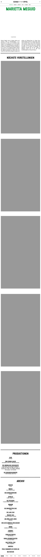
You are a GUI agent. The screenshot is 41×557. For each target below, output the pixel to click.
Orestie (10, 485)
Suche (7, 555)
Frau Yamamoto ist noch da (10, 549)
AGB (29, 555)
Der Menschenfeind (11, 492)
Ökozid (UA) (10, 515)
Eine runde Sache (10, 461)
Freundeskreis (25, 555)
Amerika (10, 546)
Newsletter (19, 555)
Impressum (38, 555)
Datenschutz (33, 555)
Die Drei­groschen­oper (10, 472)
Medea (10, 489)
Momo (10, 527)
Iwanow (10, 504)
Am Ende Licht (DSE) (10, 519)
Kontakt (11, 555)
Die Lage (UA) (11, 512)
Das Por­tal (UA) (10, 542)
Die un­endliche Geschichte (10, 465)
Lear (10, 457)
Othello (10, 496)
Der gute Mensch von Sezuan (10, 523)
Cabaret (10, 530)
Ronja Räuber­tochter (10, 538)
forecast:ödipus (10, 534)
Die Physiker (10, 500)
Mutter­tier (10, 551)
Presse (15, 555)
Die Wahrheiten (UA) (10, 508)
